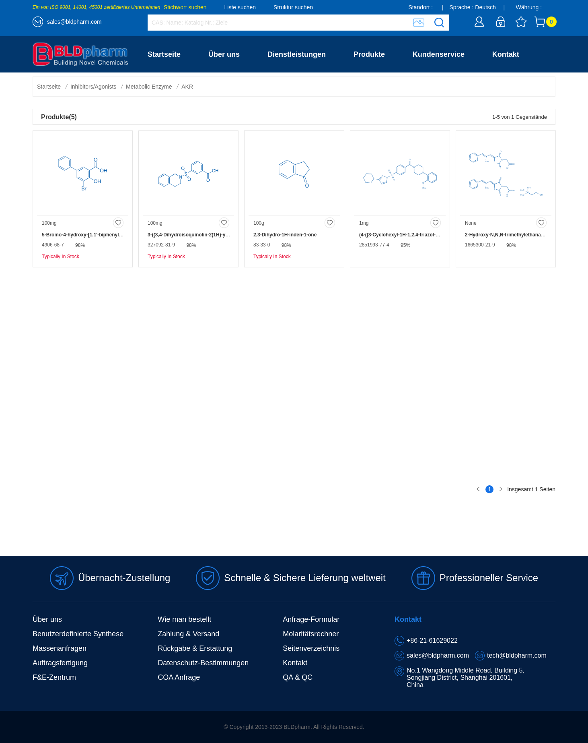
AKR (187, 86)
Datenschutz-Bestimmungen (203, 663)
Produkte (369, 54)
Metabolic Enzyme (149, 86)
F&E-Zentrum (54, 677)
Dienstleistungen (296, 54)
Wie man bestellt (184, 619)
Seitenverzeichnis (311, 648)
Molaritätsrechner (311, 634)
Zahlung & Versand (188, 634)
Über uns (224, 54)
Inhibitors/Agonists (93, 86)
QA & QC (298, 677)
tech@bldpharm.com (517, 655)
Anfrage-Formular (311, 619)
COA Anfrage (179, 677)
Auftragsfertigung (60, 663)
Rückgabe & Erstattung (195, 648)
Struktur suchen (293, 7)
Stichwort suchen (185, 7)
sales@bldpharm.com (74, 22)
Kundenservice (439, 54)
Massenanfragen (59, 648)
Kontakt (505, 54)
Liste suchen (240, 7)
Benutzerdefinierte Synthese (78, 634)
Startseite (164, 54)
